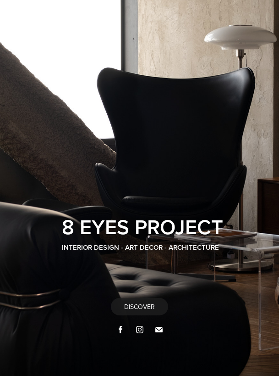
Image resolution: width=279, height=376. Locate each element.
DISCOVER (139, 306)
